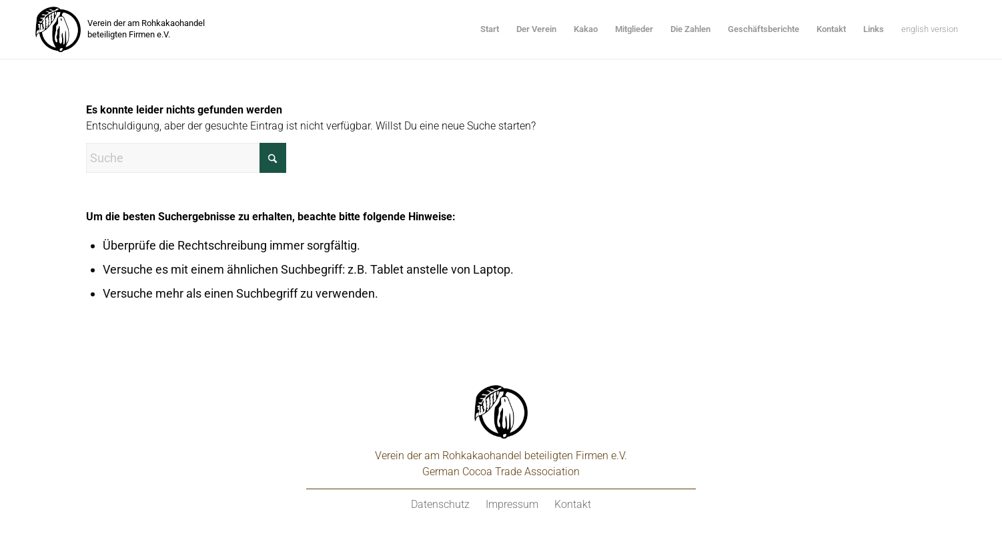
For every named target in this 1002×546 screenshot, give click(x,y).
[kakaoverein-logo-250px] (58, 29)
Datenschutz (440, 504)
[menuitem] (490, 29)
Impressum (512, 504)
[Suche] (186, 158)
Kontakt (572, 504)
